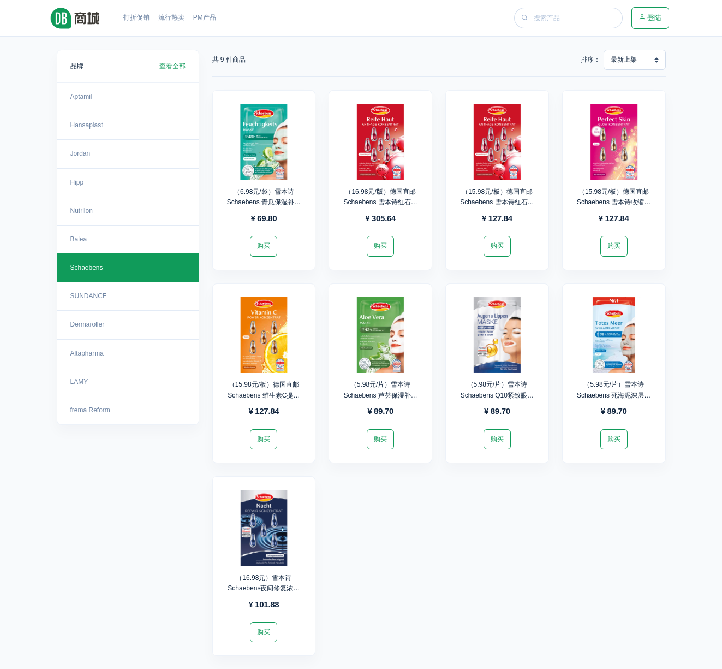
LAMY (79, 382)
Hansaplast (86, 125)
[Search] (576, 18)
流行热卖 (171, 17)
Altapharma (87, 353)
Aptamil (81, 96)
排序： (590, 59)
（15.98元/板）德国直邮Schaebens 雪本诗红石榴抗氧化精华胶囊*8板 (497, 202)
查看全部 (172, 66)
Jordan (80, 153)
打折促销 (136, 17)
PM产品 (204, 17)
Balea (78, 239)
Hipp (77, 182)
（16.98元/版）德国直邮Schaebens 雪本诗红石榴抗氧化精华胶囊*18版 (380, 202)
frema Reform (90, 410)
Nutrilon (81, 211)
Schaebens (86, 267)
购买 (263, 246)
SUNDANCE (88, 296)
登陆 (650, 18)
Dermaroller (87, 324)
